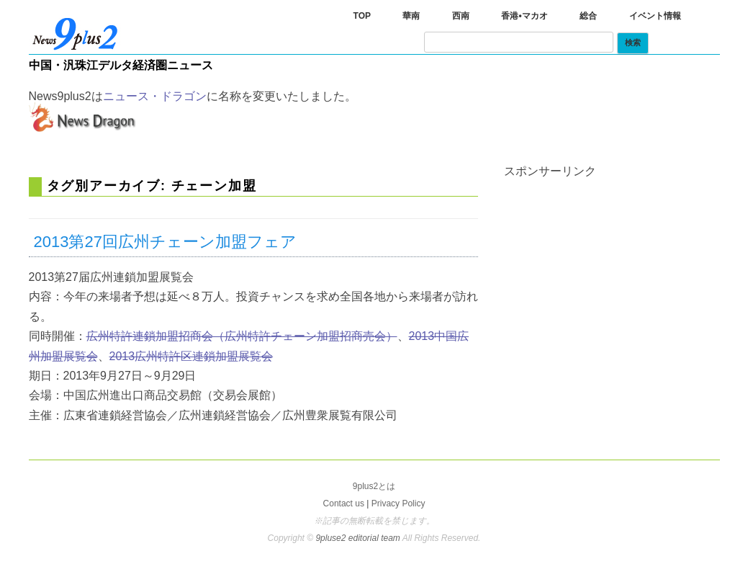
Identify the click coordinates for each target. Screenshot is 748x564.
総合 (588, 16)
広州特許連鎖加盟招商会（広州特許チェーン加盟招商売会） (241, 336)
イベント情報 (655, 16)
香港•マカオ (524, 16)
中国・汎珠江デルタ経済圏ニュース (121, 65)
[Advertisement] (612, 267)
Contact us (343, 503)
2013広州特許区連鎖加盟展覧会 (191, 356)
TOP (362, 16)
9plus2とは (374, 486)
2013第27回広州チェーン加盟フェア (165, 242)
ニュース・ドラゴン (155, 96)
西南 (460, 16)
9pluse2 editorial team (358, 538)
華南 (411, 16)
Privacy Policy (398, 503)
